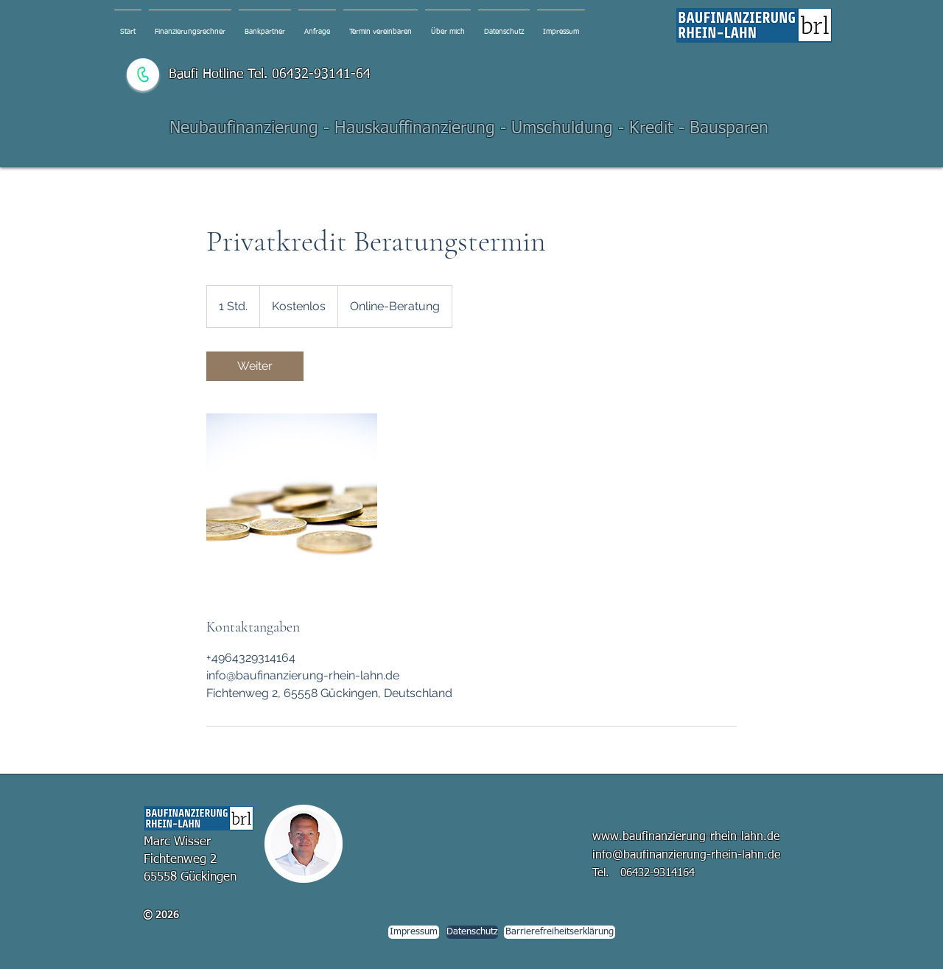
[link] (255, 366)
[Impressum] (413, 932)
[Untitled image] (291, 498)
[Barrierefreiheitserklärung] (559, 932)
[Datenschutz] (472, 932)
